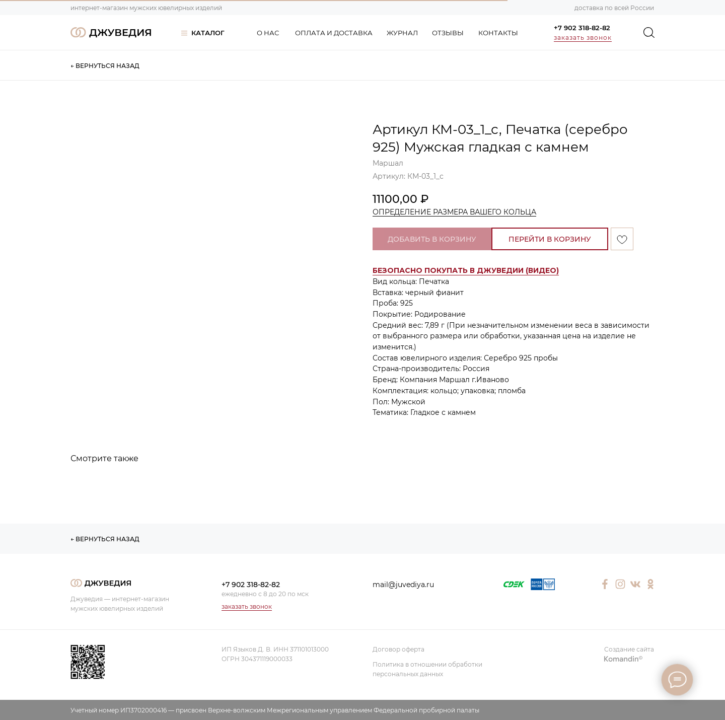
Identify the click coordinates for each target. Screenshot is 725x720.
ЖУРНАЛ (402, 33)
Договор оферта (398, 649)
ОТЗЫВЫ (448, 33)
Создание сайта (629, 649)
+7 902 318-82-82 (582, 28)
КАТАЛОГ (208, 33)
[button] (466, 270)
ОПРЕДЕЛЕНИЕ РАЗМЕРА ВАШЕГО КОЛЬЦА (454, 212)
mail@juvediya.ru (403, 584)
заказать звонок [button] (583, 37)
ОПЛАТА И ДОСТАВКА (334, 33)
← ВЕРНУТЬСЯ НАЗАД (104, 65)
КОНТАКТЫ (498, 33)
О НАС (268, 33)
